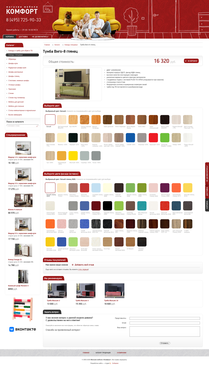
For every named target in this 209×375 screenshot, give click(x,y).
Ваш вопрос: (122, 328)
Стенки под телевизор (16, 98)
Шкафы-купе (13, 63)
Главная (86, 352)
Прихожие (12, 89)
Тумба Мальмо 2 (53, 301)
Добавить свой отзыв (84, 265)
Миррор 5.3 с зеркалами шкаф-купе (22, 233)
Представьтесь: (121, 318)
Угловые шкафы (14, 85)
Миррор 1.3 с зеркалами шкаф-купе (22, 157)
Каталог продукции (103, 352)
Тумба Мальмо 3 (82, 301)
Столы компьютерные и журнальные (22, 110)
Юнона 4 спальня (15, 210)
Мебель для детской (16, 102)
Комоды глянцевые (15, 55)
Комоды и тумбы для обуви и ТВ (20, 51)
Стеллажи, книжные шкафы (18, 80)
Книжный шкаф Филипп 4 (18, 286)
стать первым (83, 269)
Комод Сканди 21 (15, 260)
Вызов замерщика (15, 115)
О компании (121, 352)
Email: (124, 323)
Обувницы (12, 59)
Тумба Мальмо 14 (111, 301)
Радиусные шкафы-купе (17, 68)
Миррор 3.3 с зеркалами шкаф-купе (22, 183)
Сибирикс (115, 363)
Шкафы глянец (13, 76)
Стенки (11, 93)
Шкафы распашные (15, 72)
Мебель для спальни (16, 106)
